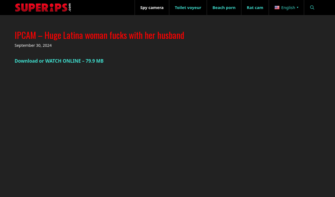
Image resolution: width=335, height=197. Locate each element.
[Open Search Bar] (312, 7)
